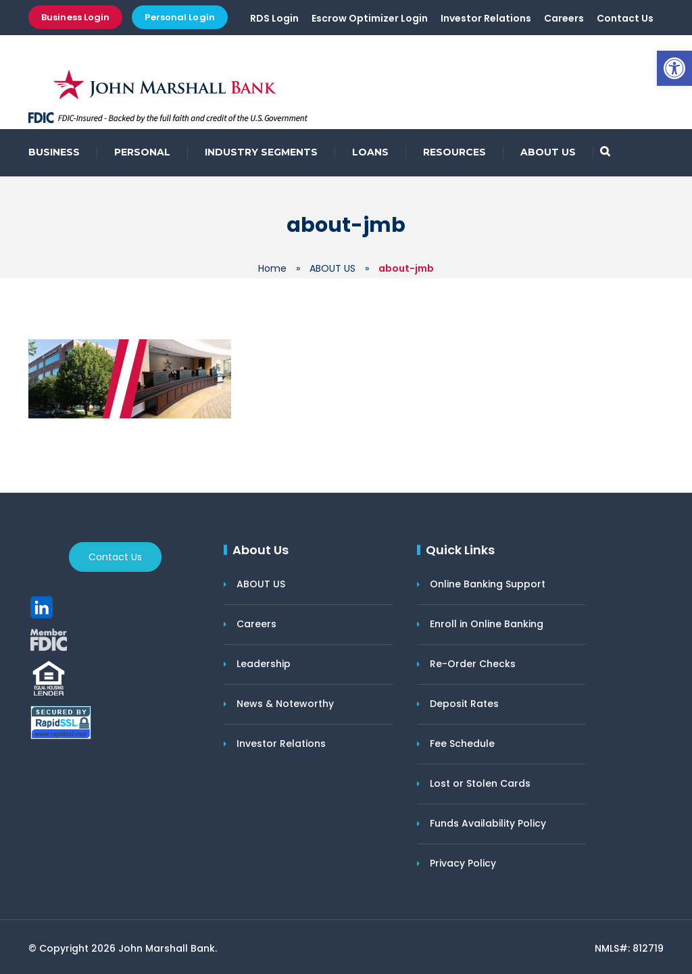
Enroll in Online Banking (486, 624)
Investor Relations (486, 18)
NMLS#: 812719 (629, 948)
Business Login (75, 17)
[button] (674, 68)
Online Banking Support (487, 584)
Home (272, 268)
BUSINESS (54, 152)
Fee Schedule (462, 743)
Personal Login (179, 17)
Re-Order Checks (473, 664)
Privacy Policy (463, 863)
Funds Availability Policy (488, 823)
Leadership (264, 664)
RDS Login (274, 18)
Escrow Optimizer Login (370, 18)
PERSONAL (142, 152)
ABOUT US (548, 152)
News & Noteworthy (285, 703)
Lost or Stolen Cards (480, 783)
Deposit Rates (464, 703)
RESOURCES (454, 152)
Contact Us (625, 18)
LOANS (370, 152)
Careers (564, 18)
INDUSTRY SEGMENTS (261, 152)
